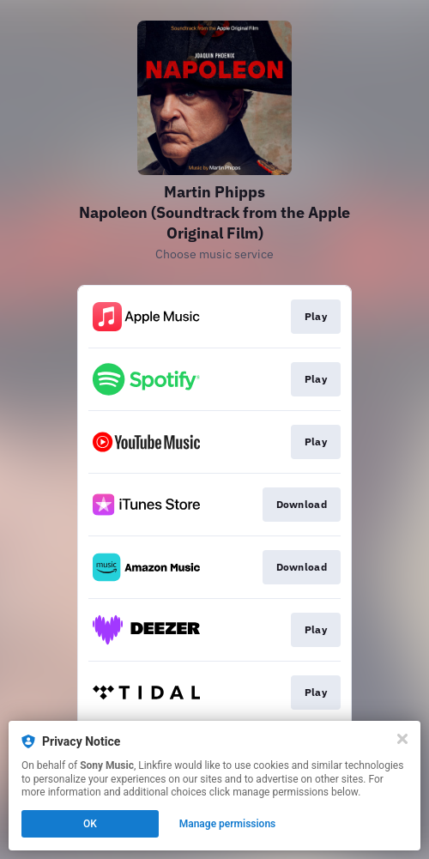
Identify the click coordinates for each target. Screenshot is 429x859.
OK (90, 824)
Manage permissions (227, 824)
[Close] (402, 739)
